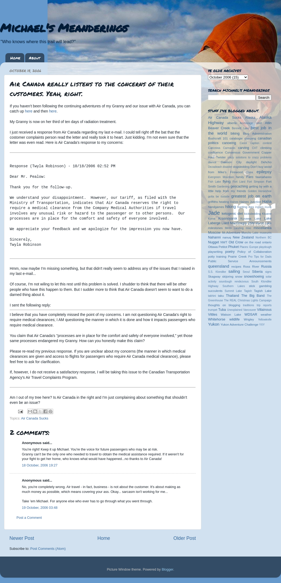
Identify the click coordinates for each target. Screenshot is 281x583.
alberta (232, 123)
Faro (249, 177)
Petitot (223, 246)
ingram (259, 207)
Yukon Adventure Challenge (239, 324)
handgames (216, 207)
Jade (214, 213)
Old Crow (236, 242)
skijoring (227, 276)
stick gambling (260, 286)
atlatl (259, 123)
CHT (255, 147)
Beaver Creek (219, 128)
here (28, 111)
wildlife (234, 319)
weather (266, 314)
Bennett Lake (240, 128)
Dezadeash (215, 166)
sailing (234, 271)
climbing (266, 147)
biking (235, 133)
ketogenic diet (232, 214)
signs (268, 271)
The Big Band (253, 296)
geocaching (239, 186)
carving (243, 148)
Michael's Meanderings (64, 27)
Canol (243, 143)
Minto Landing (234, 228)
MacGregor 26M (242, 223)
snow (238, 276)
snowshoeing (254, 276)
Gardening (223, 186)
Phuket (233, 247)
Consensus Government (242, 152)
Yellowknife (265, 319)
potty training (217, 256)
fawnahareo (264, 177)
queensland (218, 266)
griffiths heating (218, 201)
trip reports (264, 305)
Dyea (250, 172)
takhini (212, 295)
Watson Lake (231, 314)
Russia (266, 266)
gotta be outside (218, 196)
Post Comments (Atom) (48, 549)
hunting (242, 207)
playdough (265, 247)
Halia (267, 201)
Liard (225, 223)
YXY (262, 324)
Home (15, 57)
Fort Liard (239, 181)
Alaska (250, 118)
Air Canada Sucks (34, 418)
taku (221, 295)
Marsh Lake (264, 223)
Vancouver (249, 309)
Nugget (213, 242)
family (240, 177)
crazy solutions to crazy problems (250, 157)
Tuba (222, 310)
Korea (211, 218)
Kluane (267, 213)
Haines (234, 201)
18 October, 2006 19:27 (40, 465)
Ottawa (213, 246)
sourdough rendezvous (234, 281)
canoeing (229, 143)
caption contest (261, 143)
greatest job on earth (251, 196)
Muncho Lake (250, 232)
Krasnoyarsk (227, 218)
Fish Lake (214, 181)
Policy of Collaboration (254, 251)
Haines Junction (250, 201)
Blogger (167, 569)
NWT (224, 242)
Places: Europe (249, 247)
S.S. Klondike (217, 271)
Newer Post (21, 538)
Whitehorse (216, 319)
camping (250, 138)
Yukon (213, 324)
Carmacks (229, 147)
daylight (251, 162)
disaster (227, 166)
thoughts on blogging (224, 305)
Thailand (232, 296)
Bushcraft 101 (218, 138)
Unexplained (234, 309)
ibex (251, 207)
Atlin (268, 123)
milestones (215, 228)
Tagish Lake (263, 290)
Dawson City (231, 162)
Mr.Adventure (231, 232)
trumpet (212, 309)
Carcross (214, 147)
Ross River (251, 266)
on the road (253, 242)
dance (212, 162)
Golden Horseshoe (260, 191)
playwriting (215, 251)
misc (249, 228)
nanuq (227, 237)
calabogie (236, 138)
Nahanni (214, 237)
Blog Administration (257, 133)
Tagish (248, 290)
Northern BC (264, 237)
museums (266, 232)
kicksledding (252, 213)
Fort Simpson (255, 181)
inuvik (268, 207)
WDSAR (251, 314)
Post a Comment (29, 518)
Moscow (214, 232)
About (34, 57)
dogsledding (241, 166)
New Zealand (243, 237)
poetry (230, 252)
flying (226, 181)
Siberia (257, 272)
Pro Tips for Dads (260, 256)
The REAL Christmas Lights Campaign (248, 300)
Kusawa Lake (250, 218)
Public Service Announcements (240, 261)
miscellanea (262, 228)
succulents (215, 290)
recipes (236, 266)
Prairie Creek (237, 256)
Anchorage (246, 123)
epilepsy (264, 171)
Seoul (246, 271)
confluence (215, 152)
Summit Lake (233, 290)
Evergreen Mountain (221, 177)
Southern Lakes (234, 286)
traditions (248, 305)
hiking (230, 206)
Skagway (214, 276)
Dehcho (266, 162)
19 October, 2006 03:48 (40, 508)
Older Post (184, 538)
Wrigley (249, 319)
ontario (267, 242)
